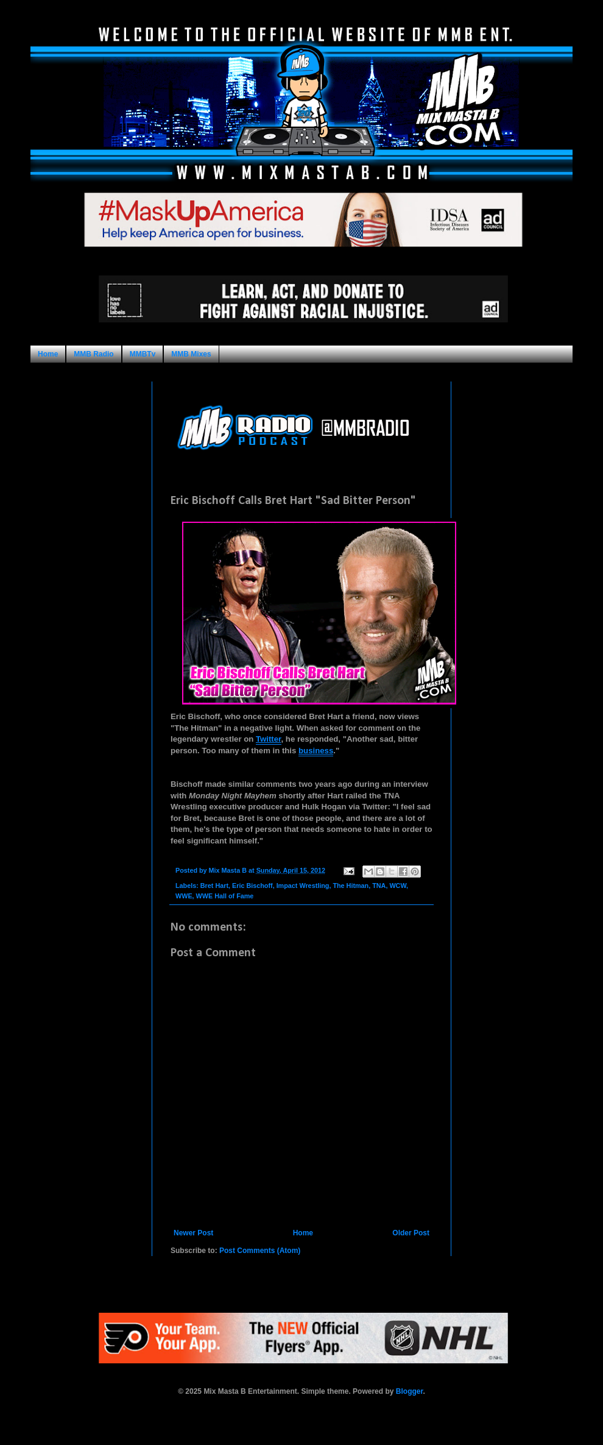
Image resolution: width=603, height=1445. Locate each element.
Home (48, 354)
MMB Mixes (191, 354)
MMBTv (143, 354)
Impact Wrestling (303, 885)
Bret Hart (214, 885)
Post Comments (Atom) (259, 1250)
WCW (397, 885)
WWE (183, 896)
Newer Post (193, 1233)
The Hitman (350, 885)
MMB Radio (93, 354)
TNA (379, 885)
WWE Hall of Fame (225, 896)
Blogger (409, 1391)
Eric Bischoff (252, 885)
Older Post (410, 1233)
